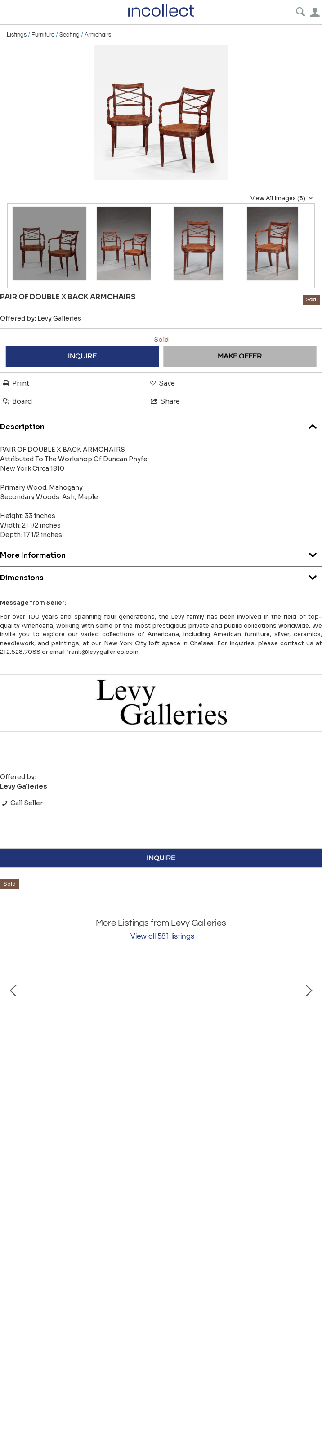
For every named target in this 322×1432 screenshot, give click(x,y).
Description (161, 424)
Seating (69, 35)
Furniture (42, 35)
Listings (17, 35)
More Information (161, 553)
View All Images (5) (282, 198)
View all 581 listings (162, 936)
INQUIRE (82, 356)
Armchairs (98, 35)
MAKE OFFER (240, 356)
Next (308, 1038)
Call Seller (21, 803)
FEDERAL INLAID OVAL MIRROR (107, 1120)
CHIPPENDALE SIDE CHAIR (274, 1120)
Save (161, 383)
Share (164, 401)
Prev (13, 1038)
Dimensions (161, 575)
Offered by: (40, 318)
